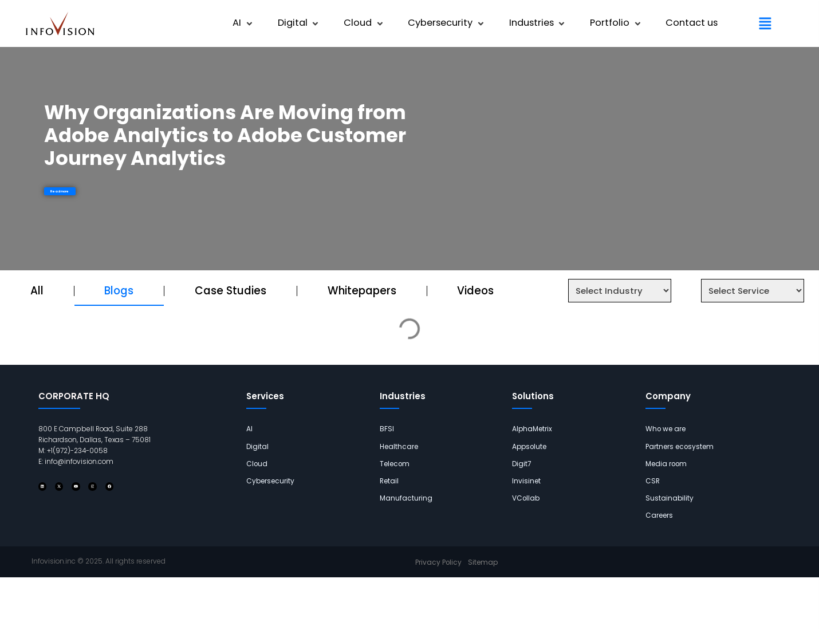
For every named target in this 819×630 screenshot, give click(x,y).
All (37, 290)
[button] (243, 23)
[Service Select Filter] (752, 290)
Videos (475, 290)
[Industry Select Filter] (619, 290)
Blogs (118, 290)
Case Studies (230, 290)
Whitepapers (362, 290)
